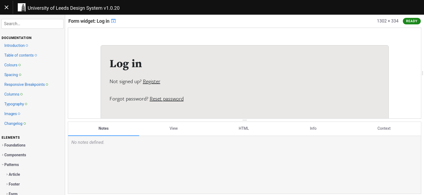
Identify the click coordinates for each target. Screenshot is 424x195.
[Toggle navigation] (6, 7)
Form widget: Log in (92, 21)
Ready (411, 21)
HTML (244, 128)
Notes (103, 128)
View (174, 128)
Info (313, 128)
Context (383, 128)
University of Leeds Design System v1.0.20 (74, 8)
